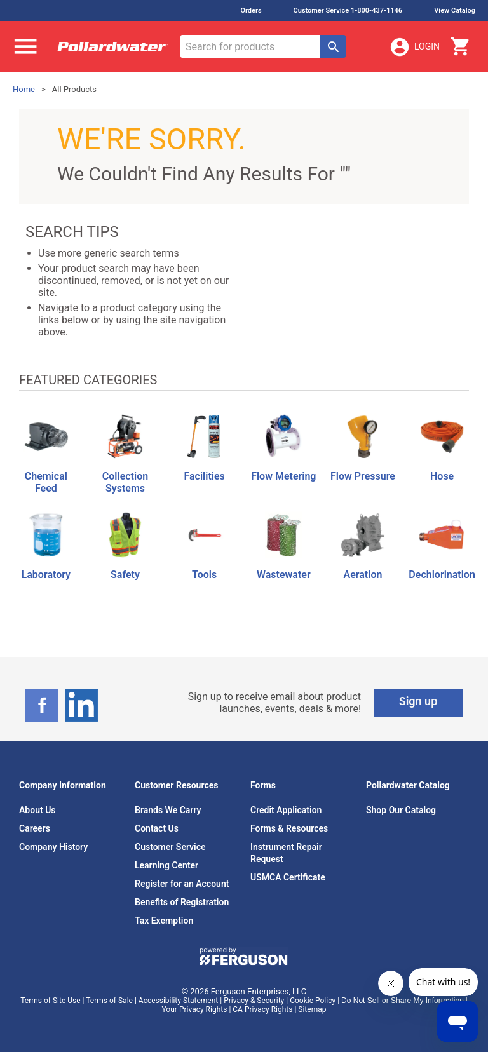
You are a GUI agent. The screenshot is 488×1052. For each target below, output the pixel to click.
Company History (53, 847)
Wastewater (284, 575)
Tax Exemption (164, 920)
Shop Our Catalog (401, 810)
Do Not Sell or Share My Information (402, 1000)
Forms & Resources (289, 828)
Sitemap (312, 1009)
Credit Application (286, 810)
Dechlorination (442, 575)
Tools (204, 575)
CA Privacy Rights (262, 1009)
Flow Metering (283, 476)
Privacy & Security (254, 1000)
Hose (442, 476)
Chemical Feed (46, 482)
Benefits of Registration (182, 902)
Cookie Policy (313, 1000)
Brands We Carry (168, 810)
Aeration (363, 575)
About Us (37, 810)
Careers (34, 828)
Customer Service (170, 847)
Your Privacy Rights (194, 1009)
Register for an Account (182, 884)
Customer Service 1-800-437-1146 (348, 10)
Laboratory (46, 575)
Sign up (418, 701)
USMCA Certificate (287, 877)
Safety (125, 575)
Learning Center (166, 865)
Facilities (204, 476)
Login (414, 47)
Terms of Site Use (50, 1000)
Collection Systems (125, 482)
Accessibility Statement (178, 1000)
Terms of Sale (109, 1000)
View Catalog (454, 10)
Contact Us (157, 828)
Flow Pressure (362, 476)
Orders (250, 10)
